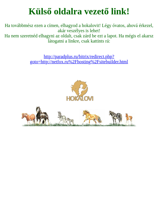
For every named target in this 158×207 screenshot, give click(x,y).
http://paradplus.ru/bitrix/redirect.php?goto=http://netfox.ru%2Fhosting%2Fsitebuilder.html (79, 59)
